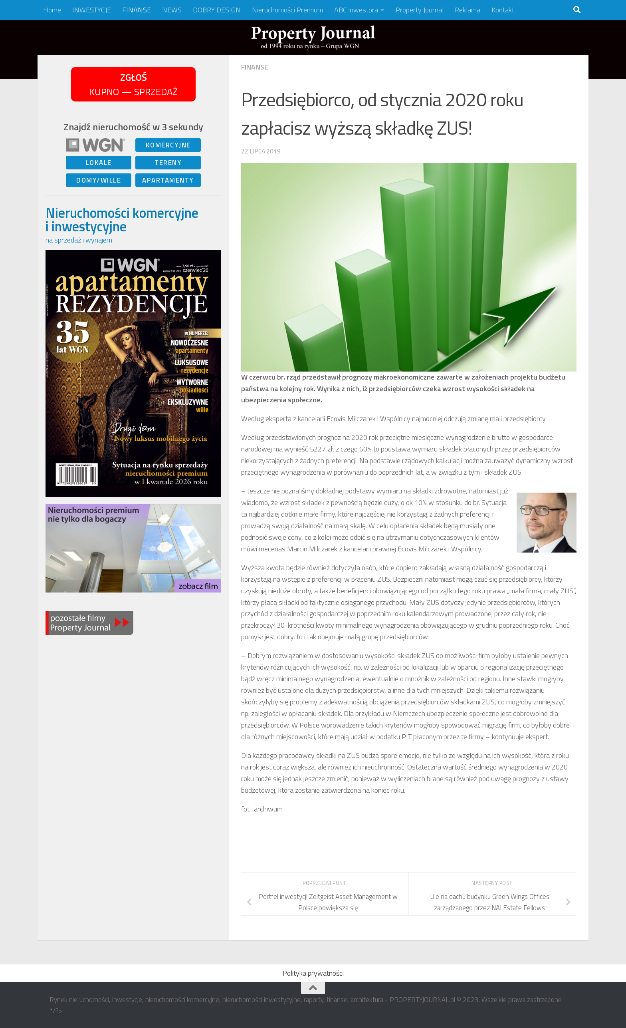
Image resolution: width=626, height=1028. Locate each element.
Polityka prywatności (313, 973)
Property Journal (420, 9)
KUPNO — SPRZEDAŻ (133, 84)
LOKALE (99, 162)
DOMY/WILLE (98, 180)
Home (52, 9)
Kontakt (502, 9)
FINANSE (136, 9)
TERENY (168, 162)
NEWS (172, 9)
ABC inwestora (356, 9)
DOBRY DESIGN (217, 9)
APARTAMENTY (168, 180)
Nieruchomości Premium (287, 9)
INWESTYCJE (91, 9)
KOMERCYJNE (168, 145)
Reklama (467, 9)
